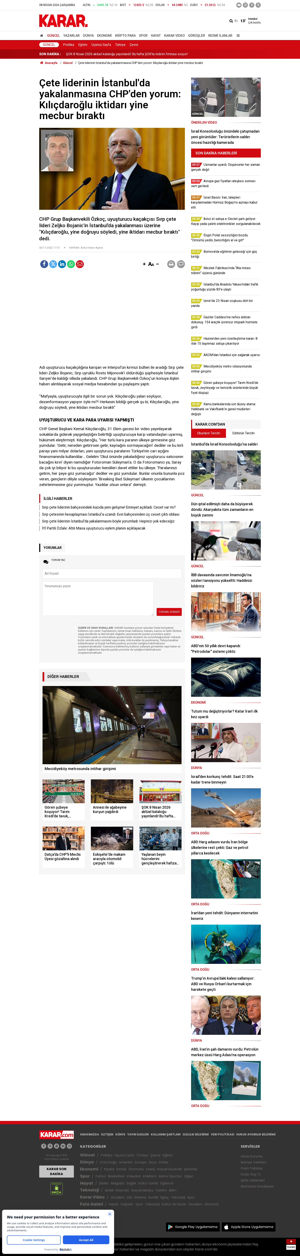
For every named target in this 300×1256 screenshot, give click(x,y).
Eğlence (166, 1183)
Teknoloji (89, 1190)
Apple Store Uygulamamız (252, 1226)
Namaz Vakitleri (253, 1162)
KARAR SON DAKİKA (56, 1171)
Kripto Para (125, 36)
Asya (152, 1162)
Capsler (127, 1204)
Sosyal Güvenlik (169, 1169)
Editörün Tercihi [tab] (243, 433)
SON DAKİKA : (50, 54)
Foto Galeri (91, 1204)
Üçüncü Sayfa (101, 45)
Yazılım (161, 1190)
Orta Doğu (108, 1162)
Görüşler (196, 36)
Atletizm (149, 1176)
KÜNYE (120, 1134)
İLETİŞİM (107, 1134)
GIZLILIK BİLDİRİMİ (196, 1134)
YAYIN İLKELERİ (138, 1134)
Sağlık (131, 1183)
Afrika (163, 1162)
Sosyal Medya (142, 1190)
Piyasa (109, 1169)
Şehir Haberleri (253, 1180)
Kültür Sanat (148, 1183)
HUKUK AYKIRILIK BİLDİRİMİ (256, 1134)
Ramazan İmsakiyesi (257, 1186)
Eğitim (82, 45)
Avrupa (140, 1162)
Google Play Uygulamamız (196, 1226)
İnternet (122, 1190)
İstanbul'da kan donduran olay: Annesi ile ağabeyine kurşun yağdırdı (114, 54)
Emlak (121, 1169)
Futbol (100, 1176)
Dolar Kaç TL (251, 1174)
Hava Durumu (252, 1156)
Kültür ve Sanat (174, 1204)
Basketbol (116, 1176)
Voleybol (133, 1176)
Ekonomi (104, 36)
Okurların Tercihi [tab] (208, 433)
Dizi (129, 1197)
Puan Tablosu (251, 1168)
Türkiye (120, 45)
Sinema (140, 1197)
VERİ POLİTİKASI (222, 1134)
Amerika (126, 1162)
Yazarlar (71, 36)
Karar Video (174, 36)
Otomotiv (136, 1169)
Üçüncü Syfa (124, 1155)
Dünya (88, 36)
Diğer (188, 1176)
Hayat (156, 36)
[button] (144, 264)
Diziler (104, 1183)
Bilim (172, 1190)
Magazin (117, 1183)
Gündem (118, 1197)
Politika (68, 45)
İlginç (164, 1197)
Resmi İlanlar (220, 36)
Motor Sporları (170, 1176)
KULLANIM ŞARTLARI (165, 1134)
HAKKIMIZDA (89, 1134)
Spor (143, 36)
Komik (153, 1197)
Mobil (109, 1190)
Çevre (134, 45)
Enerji (150, 1169)
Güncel (53, 36)
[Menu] (237, 35)
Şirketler (191, 1169)
